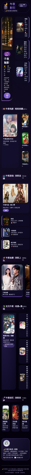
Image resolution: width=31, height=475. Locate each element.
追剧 (6, 210)
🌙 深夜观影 (7, 95)
